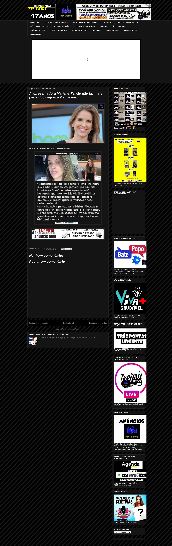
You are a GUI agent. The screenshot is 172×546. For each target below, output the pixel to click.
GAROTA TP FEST (112, 30)
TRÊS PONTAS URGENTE (39, 26)
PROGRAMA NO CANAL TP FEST (85, 22)
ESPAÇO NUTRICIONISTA (85, 26)
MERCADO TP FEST (79, 30)
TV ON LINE (107, 22)
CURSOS (103, 26)
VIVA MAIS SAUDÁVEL (62, 26)
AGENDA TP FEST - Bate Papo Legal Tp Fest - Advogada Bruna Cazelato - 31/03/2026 (67, 338)
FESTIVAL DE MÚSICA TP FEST (57, 22)
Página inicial (35, 22)
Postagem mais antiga (98, 323)
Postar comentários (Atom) (71, 329)
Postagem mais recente (38, 323)
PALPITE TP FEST (131, 30)
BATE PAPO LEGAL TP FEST (128, 22)
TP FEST (37, 8)
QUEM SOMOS (35, 34)
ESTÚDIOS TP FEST (37, 30)
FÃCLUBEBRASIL (118, 26)
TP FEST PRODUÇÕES (58, 30)
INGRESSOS (96, 30)
